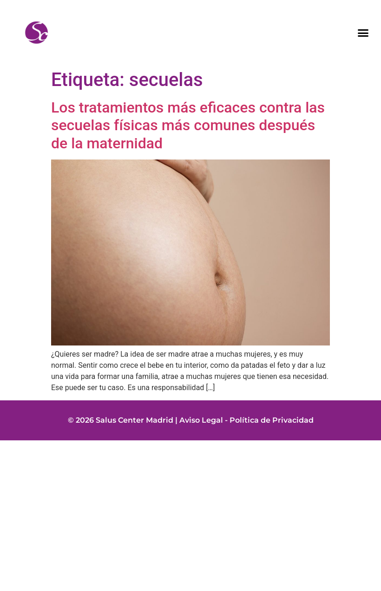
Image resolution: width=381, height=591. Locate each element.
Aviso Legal (201, 420)
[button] (363, 32)
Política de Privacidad (272, 420)
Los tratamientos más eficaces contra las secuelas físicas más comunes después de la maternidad (188, 125)
